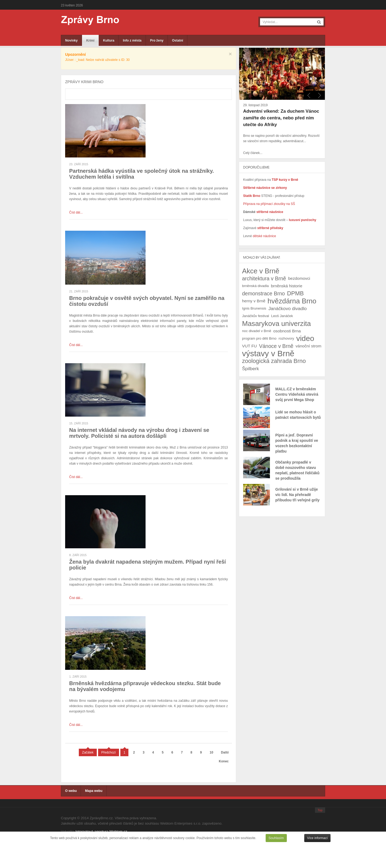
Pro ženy (157, 40)
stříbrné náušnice (269, 212)
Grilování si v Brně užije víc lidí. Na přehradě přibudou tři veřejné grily (297, 494)
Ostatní (177, 40)
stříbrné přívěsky (270, 228)
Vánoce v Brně (276, 346)
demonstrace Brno (263, 293)
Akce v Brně (260, 271)
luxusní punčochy (302, 220)
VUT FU (249, 346)
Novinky (71, 40)
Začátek (88, 752)
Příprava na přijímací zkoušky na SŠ (269, 204)
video (305, 338)
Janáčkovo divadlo (287, 308)
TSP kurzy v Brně (285, 180)
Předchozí (108, 752)
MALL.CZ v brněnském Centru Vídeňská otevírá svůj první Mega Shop (296, 394)
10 (211, 752)
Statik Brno (252, 196)
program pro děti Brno (259, 338)
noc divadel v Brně (256, 331)
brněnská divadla (255, 286)
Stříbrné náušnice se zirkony (265, 188)
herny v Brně (253, 301)
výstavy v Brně (268, 353)
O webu (71, 791)
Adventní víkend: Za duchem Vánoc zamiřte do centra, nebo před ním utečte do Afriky (281, 118)
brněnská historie (286, 286)
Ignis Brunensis (254, 308)
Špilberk (250, 368)
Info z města (132, 40)
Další (225, 752)
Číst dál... (76, 212)
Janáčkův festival (255, 316)
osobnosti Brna (287, 331)
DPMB (295, 293)
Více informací (317, 838)
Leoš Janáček (282, 316)
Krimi (90, 40)
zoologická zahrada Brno (274, 361)
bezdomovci (299, 278)
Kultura (108, 40)
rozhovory (286, 338)
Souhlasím (276, 838)
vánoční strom (308, 346)
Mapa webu (93, 791)
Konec (224, 761)
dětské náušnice (264, 236)
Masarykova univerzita (276, 323)
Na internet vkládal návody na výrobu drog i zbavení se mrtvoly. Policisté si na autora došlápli (139, 433)
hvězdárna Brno (292, 301)
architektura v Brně (264, 278)
